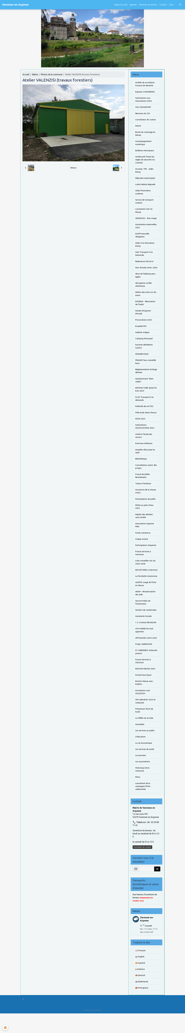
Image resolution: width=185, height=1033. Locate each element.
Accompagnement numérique (143, 144)
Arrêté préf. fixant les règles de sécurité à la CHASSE (145, 161)
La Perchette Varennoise (146, 591)
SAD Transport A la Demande (144, 256)
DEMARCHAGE (142, 362)
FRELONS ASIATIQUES (145, 180)
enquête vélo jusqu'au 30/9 (145, 461)
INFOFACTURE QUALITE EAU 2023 (146, 398)
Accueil (25, 74)
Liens (171, 4)
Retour (73, 168)
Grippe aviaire (141, 550)
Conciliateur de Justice (145, 120)
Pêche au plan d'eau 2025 (144, 517)
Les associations (143, 780)
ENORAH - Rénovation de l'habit (145, 310)
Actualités (140, 742)
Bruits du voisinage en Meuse (145, 134)
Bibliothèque (141, 469)
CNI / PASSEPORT (143, 107)
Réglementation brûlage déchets (146, 379)
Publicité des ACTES (144, 415)
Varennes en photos (148, 4)
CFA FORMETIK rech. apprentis (144, 646)
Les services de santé (145, 767)
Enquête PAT (141, 333)
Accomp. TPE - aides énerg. (144, 172)
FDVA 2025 (140, 428)
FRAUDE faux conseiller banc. (146, 370)
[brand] (15, 5)
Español (140, 982)
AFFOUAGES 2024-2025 (146, 654)
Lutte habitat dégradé (145, 186)
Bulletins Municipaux (144, 152)
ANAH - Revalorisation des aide (145, 608)
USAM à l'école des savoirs (144, 445)
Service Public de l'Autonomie (143, 618)
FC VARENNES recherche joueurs (143, 668)
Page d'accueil (120, 4)
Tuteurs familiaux (143, 494)
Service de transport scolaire (144, 203)
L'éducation (140, 754)
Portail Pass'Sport (143, 692)
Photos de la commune (51, 74)
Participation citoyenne (146, 557)
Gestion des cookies (92, 1029)
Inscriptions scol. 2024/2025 (143, 709)
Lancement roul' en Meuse (144, 213)
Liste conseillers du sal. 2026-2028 (146, 574)
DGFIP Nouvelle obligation (142, 238)
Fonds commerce (143, 544)
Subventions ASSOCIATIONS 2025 (145, 435)
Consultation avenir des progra (146, 476)
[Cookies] (5, 1028)
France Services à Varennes (143, 564)
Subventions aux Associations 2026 (144, 100)
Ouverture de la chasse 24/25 (145, 501)
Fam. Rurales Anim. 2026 (144, 272)
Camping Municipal (144, 346)
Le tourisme (140, 773)
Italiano (140, 988)
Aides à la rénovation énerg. (145, 247)
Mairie (138, 126)
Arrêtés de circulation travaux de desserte (145, 84)
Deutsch (140, 994)
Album (35, 74)
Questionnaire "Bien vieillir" (144, 388)
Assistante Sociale (143, 632)
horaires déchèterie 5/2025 (144, 354)
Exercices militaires (144, 453)
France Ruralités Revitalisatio (142, 486)
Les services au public (145, 748)
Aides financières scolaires (143, 194)
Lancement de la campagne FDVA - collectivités (143, 805)
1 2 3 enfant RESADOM (146, 638)
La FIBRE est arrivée (144, 736)
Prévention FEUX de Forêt (144, 728)
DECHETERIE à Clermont (142, 583)
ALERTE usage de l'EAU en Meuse (146, 599)
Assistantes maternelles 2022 (146, 228)
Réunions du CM (142, 114)
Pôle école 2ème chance (146, 421)
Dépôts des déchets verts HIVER (144, 527)
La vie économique (144, 761)
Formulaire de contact (142, 866)
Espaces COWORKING (145, 92)
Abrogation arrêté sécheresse (143, 291)
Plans (137, 795)
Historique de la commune (142, 787)
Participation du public (145, 509)
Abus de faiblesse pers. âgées (145, 282)
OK (157, 888)
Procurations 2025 (143, 327)
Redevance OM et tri (144, 264)
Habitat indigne (142, 340)
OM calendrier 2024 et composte (145, 718)
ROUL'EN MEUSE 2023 (145, 685)
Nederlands (142, 1001)
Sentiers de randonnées (146, 626)
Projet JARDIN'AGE (144, 660)
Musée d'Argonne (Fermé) (143, 319)
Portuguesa (142, 1007)
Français (140, 969)
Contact (163, 4)
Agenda (133, 4)
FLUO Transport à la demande (144, 407)
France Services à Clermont (143, 677)
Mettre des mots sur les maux (146, 300)
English (140, 976)
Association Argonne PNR (145, 536)
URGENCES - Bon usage (146, 221)
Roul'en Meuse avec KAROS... (144, 699)
